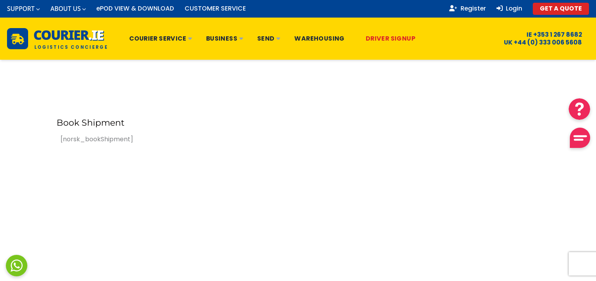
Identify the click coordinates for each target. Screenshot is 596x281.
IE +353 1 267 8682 (549, 35)
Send (268, 38)
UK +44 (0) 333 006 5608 (538, 42)
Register (467, 8)
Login (509, 8)
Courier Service (160, 38)
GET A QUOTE (561, 8)
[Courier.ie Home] (57, 39)
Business (224, 38)
